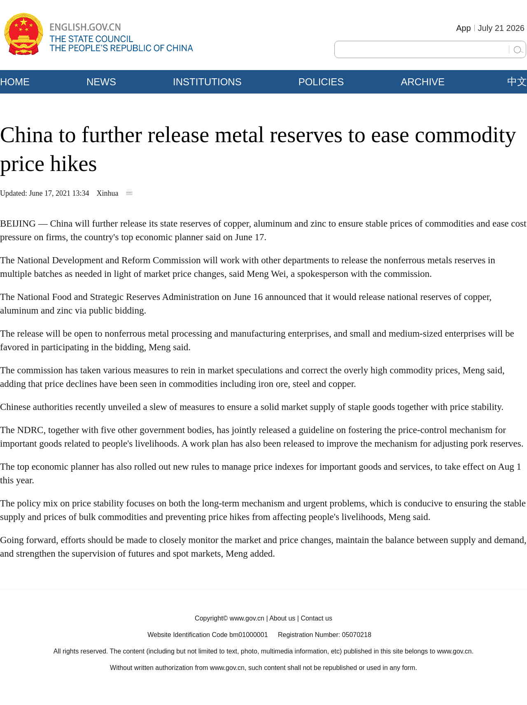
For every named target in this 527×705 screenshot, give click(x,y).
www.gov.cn (247, 618)
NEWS (101, 81)
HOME (15, 81)
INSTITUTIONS (207, 81)
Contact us (316, 618)
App (463, 28)
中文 (517, 81)
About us (282, 618)
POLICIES (321, 81)
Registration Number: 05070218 (324, 634)
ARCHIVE (423, 81)
